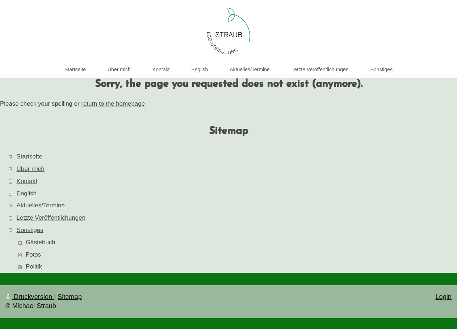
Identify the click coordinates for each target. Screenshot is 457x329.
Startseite (29, 156)
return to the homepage (113, 103)
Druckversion (29, 296)
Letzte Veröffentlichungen (51, 217)
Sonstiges (30, 230)
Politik (34, 266)
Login (443, 296)
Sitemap (70, 296)
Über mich (31, 168)
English (27, 193)
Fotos (33, 254)
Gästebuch (40, 242)
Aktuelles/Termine (41, 205)
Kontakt (27, 181)
